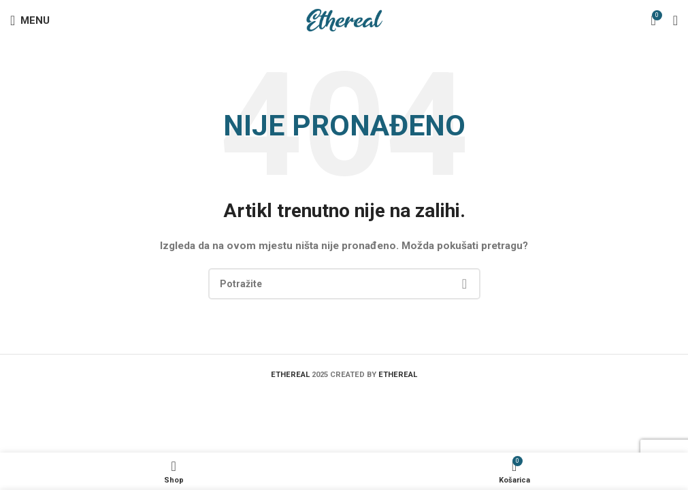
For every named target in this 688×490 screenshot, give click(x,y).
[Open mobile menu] (29, 20)
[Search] (344, 283)
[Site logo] (343, 19)
